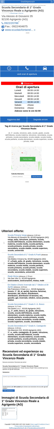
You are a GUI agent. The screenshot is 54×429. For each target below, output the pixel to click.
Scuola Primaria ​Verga (17, 235)
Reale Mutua (13, 276)
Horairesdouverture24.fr (36, 428)
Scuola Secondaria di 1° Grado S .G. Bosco (26, 304)
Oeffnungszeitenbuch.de (18, 428)
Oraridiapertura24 (5, 5)
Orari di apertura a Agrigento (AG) (14, 5)
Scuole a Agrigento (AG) (25, 5)
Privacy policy (19, 426)
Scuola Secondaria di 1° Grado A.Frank (24, 255)
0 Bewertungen (14, 13)
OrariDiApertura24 (28, 2)
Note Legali (34, 424)
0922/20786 (11, 22)
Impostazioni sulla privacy (31, 426)
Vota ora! (21, 13)
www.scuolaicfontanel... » (20, 29)
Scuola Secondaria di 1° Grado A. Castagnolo (27, 326)
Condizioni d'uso (44, 424)
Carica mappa (27, 159)
